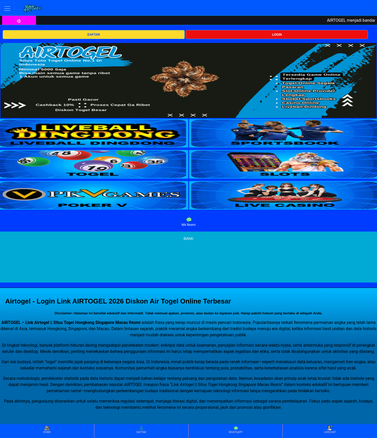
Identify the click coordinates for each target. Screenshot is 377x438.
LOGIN (277, 34)
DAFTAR (93, 34)
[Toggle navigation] (7, 8)
